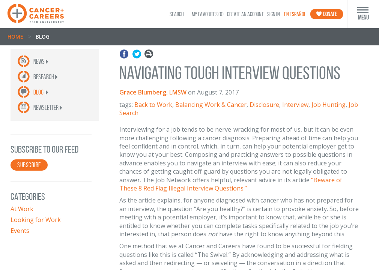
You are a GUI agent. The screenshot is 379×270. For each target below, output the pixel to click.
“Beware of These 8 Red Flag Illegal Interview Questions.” (230, 184)
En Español (295, 14)
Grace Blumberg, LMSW (152, 92)
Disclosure (264, 104)
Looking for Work (36, 220)
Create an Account (245, 14)
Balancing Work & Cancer (211, 104)
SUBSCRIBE (29, 165)
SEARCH (177, 14)
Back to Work (153, 104)
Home (15, 36)
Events (20, 230)
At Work (22, 209)
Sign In (273, 14)
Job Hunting (328, 104)
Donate (326, 14)
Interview (295, 104)
